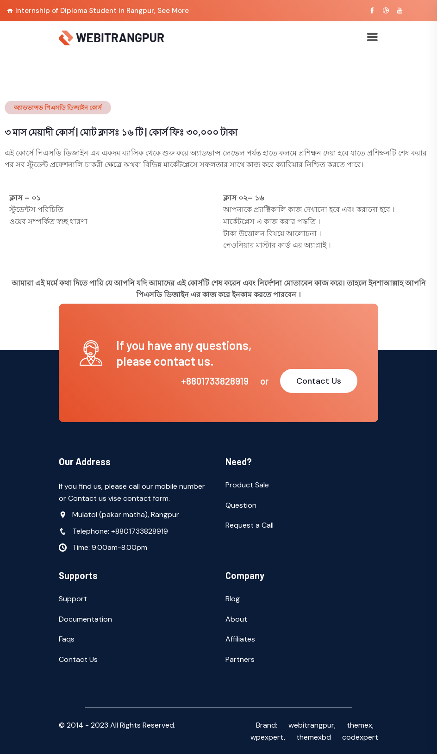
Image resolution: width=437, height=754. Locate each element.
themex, (360, 725)
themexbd (313, 737)
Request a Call (249, 525)
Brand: (266, 725)
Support (73, 599)
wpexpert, (267, 737)
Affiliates (240, 639)
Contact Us (318, 380)
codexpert (360, 737)
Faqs (67, 639)
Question (240, 505)
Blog (232, 599)
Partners (240, 659)
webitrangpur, (312, 725)
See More (173, 10)
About (236, 619)
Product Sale (247, 485)
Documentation (85, 619)
